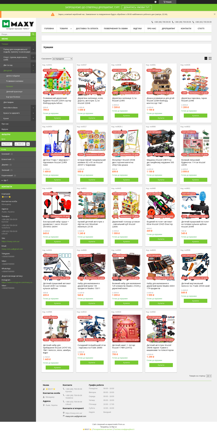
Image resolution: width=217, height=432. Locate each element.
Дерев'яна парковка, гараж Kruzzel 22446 (194, 99)
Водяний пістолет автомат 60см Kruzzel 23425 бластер (160, 222)
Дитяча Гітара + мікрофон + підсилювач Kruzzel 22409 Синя (56, 162)
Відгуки (5, 129)
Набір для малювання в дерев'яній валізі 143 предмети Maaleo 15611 (89, 286)
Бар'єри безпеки (13, 97)
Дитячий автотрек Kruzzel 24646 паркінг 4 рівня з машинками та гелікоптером (160, 347)
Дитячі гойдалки (13, 76)
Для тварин (8, 102)
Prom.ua (121, 424)
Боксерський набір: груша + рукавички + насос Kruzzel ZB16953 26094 (56, 224)
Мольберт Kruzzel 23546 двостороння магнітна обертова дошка (123, 162)
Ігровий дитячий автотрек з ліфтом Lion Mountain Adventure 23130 (91, 224)
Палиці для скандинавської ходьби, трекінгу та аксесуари (16, 50)
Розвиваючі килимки (14, 81)
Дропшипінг (168, 28)
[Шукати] (33, 34)
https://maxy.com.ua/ (11, 241)
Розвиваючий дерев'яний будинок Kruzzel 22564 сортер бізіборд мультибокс (57, 100)
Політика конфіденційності (124, 429)
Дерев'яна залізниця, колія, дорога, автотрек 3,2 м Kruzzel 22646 (90, 100)
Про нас (5, 124)
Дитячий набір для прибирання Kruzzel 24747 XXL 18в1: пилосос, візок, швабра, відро (57, 349)
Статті (201, 28)
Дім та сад (7, 65)
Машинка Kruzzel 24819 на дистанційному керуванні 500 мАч (160, 162)
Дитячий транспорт (14, 91)
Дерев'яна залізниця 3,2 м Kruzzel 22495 (124, 99)
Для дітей (7, 70)
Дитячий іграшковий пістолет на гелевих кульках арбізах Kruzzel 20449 (195, 224)
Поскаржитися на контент (103, 429)
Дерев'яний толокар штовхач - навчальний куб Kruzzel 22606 (126, 224)
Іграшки (9, 86)
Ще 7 (6, 180)
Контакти (186, 28)
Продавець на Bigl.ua (108, 427)
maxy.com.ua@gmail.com (12, 249)
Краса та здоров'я (11, 113)
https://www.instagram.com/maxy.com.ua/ (18, 282)
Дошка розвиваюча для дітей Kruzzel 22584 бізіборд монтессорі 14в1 (160, 100)
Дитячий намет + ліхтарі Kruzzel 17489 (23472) (123, 346)
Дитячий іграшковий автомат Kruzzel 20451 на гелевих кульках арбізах (57, 286)
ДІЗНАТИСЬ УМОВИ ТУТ (137, 7)
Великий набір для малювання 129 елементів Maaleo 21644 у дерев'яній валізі (126, 286)
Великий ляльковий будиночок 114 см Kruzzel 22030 (193, 162)
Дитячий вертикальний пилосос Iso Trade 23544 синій (195, 284)
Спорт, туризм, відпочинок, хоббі (15, 58)
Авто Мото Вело (10, 107)
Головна (49, 28)
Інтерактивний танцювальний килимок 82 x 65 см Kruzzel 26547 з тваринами (92, 162)
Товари (5, 44)
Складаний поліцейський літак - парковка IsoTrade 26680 (92, 346)
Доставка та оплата (87, 28)
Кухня (6, 118)
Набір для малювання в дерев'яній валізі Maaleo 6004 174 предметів (160, 286)
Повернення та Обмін (116, 28)
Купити (57, 118)
